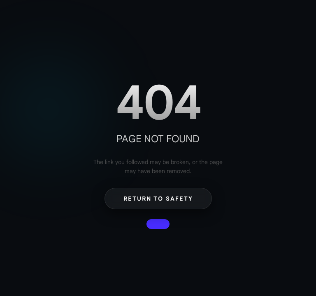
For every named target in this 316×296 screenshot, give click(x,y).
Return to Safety (158, 198)
